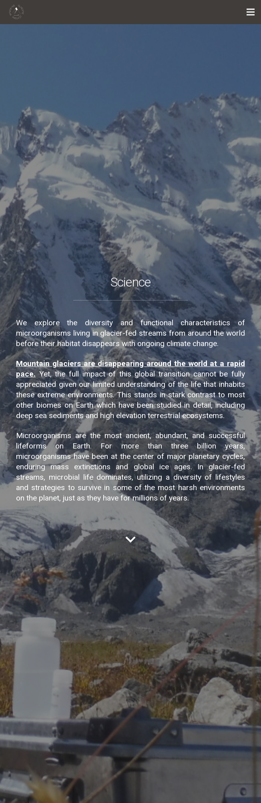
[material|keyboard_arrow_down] (130, 541)
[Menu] (250, 12)
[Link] (16, 12)
